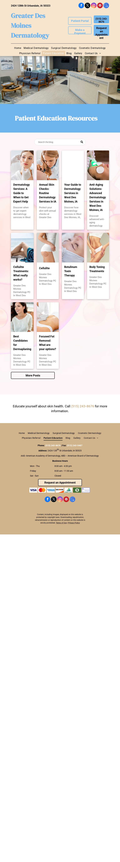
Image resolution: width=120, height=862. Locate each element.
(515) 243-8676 (82, 406)
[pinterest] (100, 6)
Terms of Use (61, 523)
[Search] (60, 142)
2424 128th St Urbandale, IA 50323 (30, 5)
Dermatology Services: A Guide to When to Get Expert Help (21, 193)
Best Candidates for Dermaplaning (22, 343)
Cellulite (44, 268)
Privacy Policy (74, 523)
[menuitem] (17, 48)
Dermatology (30, 35)
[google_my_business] (106, 6)
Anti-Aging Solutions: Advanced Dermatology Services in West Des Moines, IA (97, 197)
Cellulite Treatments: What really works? (21, 273)
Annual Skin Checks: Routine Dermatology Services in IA (47, 193)
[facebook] (81, 6)
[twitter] (87, 6)
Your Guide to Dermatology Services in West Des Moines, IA (72, 193)
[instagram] (94, 6)
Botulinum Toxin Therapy (70, 271)
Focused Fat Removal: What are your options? (47, 343)
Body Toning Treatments (97, 269)
